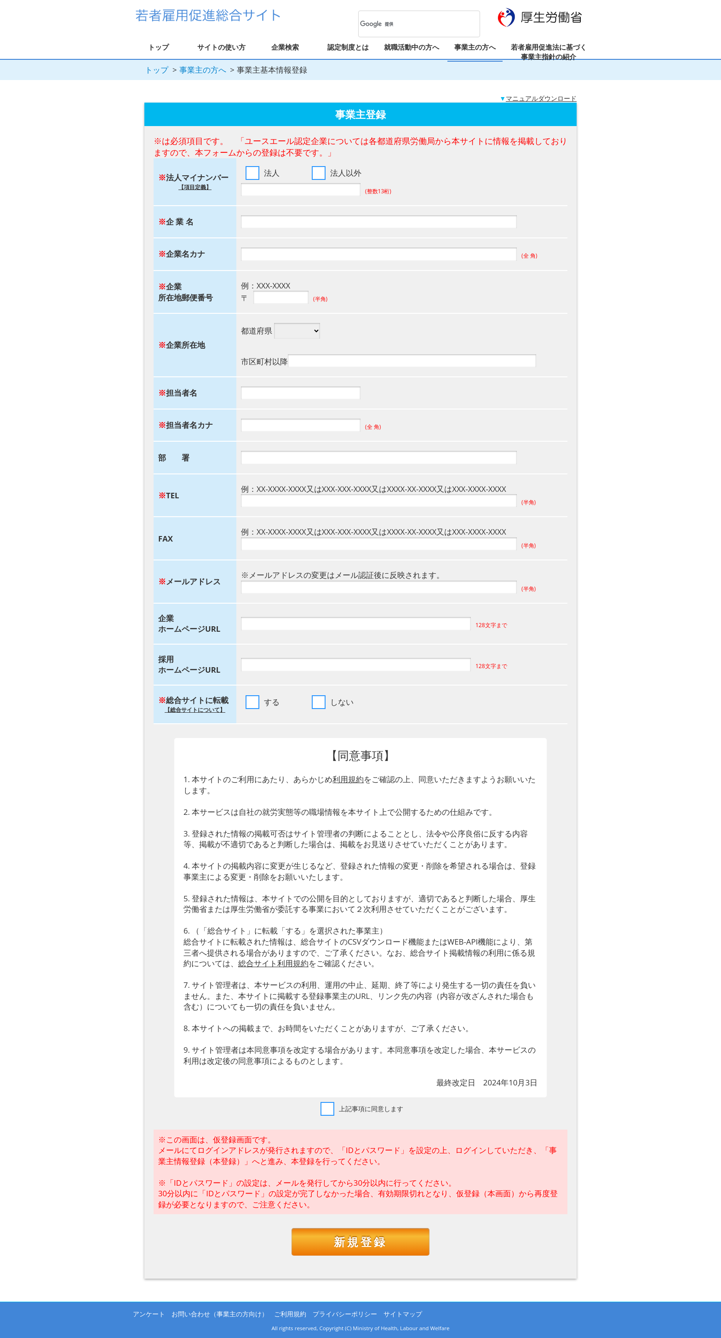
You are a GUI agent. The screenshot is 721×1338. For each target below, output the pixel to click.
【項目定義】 (195, 187)
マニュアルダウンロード (541, 98)
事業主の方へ (475, 47)
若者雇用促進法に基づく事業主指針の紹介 (549, 51)
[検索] (407, 24)
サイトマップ (402, 1313)
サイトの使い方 (221, 47)
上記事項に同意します (371, 1108)
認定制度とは (348, 47)
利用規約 (348, 779)
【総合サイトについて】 (195, 710)
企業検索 (285, 47)
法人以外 (345, 172)
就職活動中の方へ (411, 47)
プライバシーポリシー (345, 1313)
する (272, 702)
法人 (272, 172)
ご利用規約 (290, 1313)
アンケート (149, 1313)
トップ (158, 47)
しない (342, 702)
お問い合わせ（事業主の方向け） (220, 1313)
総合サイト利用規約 (273, 963)
